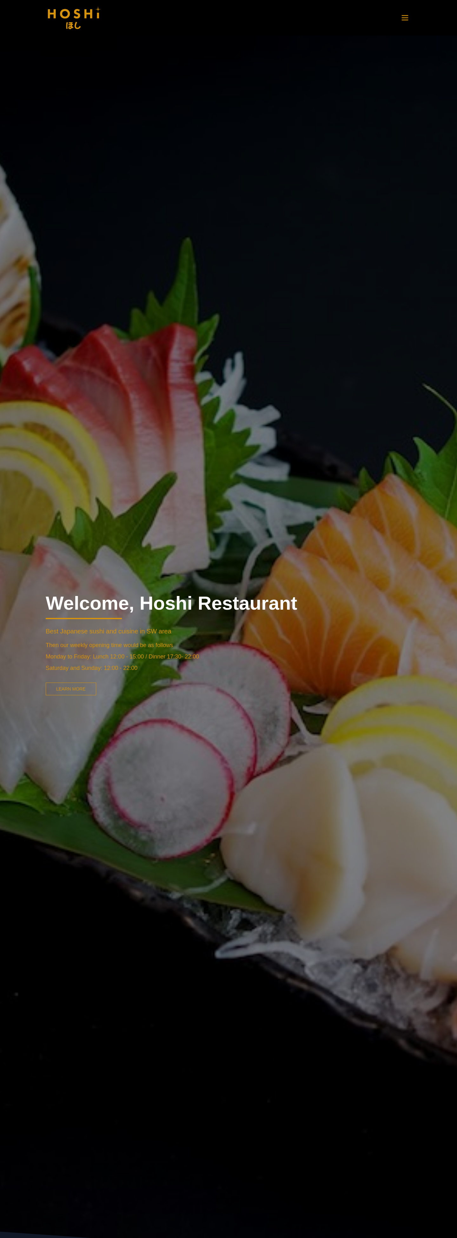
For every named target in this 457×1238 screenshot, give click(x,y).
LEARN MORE (71, 688)
